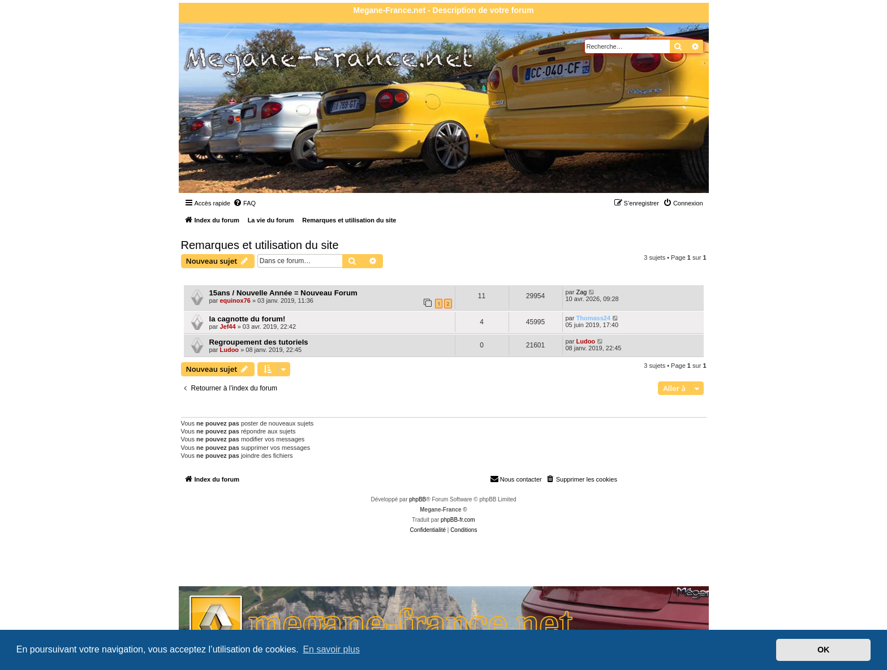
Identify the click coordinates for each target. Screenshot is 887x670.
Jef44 (227, 326)
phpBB (417, 499)
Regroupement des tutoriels (258, 342)
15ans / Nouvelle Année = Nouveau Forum (283, 293)
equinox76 (234, 300)
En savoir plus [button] (331, 649)
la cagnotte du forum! (247, 319)
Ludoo (229, 349)
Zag (581, 292)
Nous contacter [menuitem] (516, 479)
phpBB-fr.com (458, 520)
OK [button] (823, 649)
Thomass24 (593, 318)
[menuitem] (244, 203)
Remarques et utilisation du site (260, 245)
